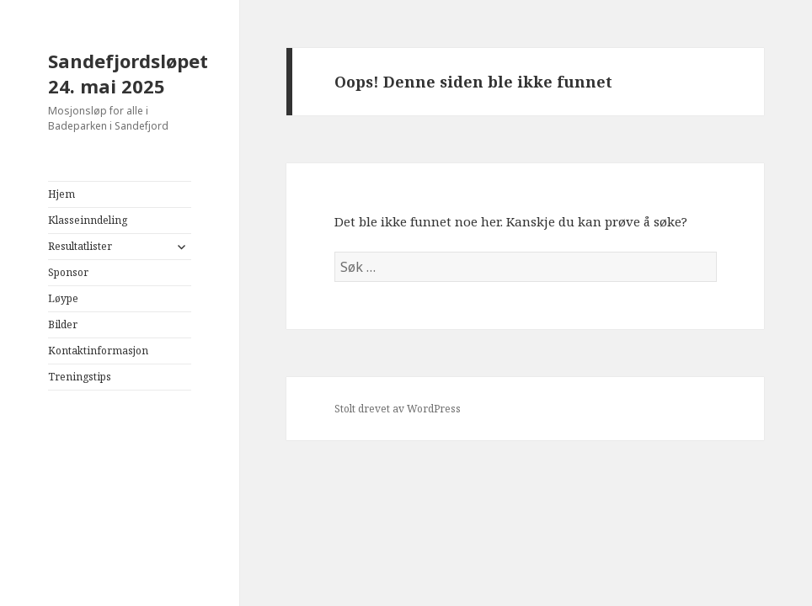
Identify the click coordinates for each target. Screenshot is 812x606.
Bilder (62, 324)
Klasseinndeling (87, 220)
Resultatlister (80, 246)
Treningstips (79, 376)
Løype (63, 298)
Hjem (61, 194)
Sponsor (68, 272)
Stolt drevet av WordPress (397, 408)
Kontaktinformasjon (98, 350)
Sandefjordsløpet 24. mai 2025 (128, 73)
